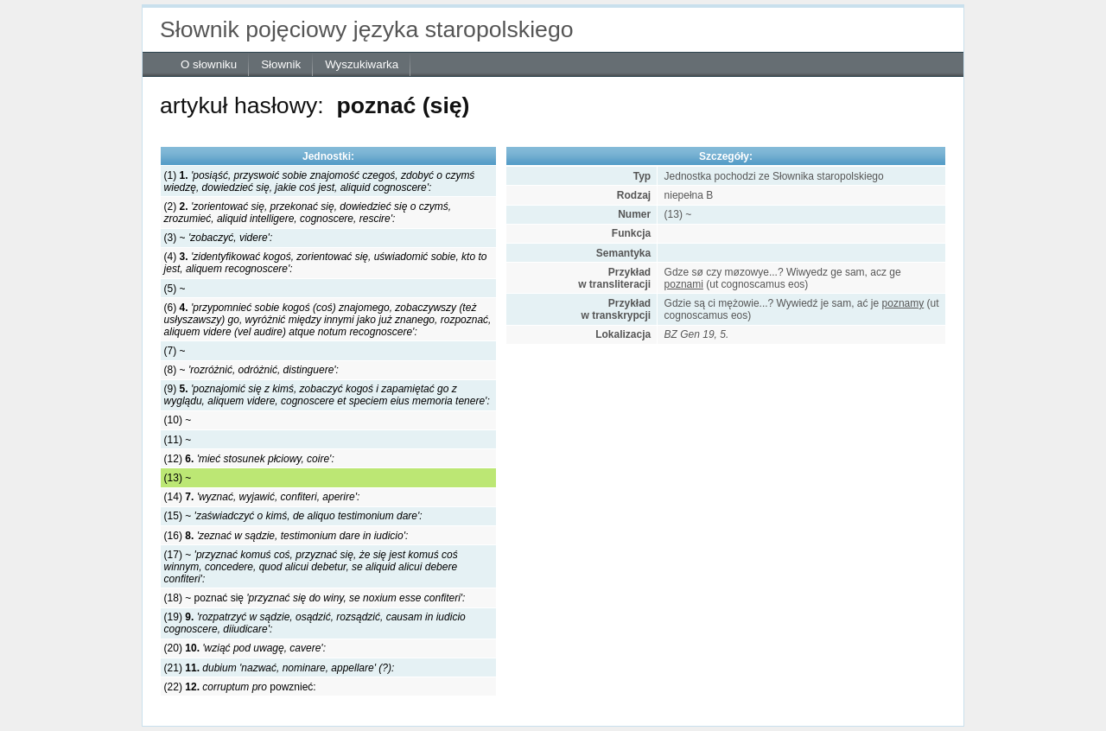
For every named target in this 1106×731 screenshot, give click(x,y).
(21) (279, 668)
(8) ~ (251, 370)
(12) (249, 459)
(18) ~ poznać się (315, 598)
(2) (307, 212)
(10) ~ (178, 420)
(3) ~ (218, 238)
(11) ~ (178, 440)
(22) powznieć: (240, 687)
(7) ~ (175, 351)
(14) (262, 497)
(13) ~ (178, 478)
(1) (319, 181)
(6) (328, 320)
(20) (245, 648)
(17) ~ (311, 567)
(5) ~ (175, 289)
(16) (286, 536)
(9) (327, 395)
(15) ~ (293, 516)
